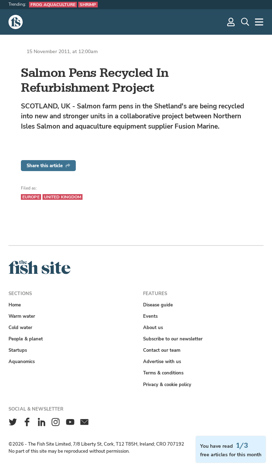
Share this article (48, 165)
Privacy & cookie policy (167, 384)
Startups (17, 350)
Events (150, 316)
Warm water (21, 316)
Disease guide (158, 304)
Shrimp (88, 4)
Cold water (20, 327)
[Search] (245, 22)
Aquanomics (21, 361)
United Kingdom (62, 197)
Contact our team (161, 350)
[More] (259, 22)
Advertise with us (162, 361)
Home (14, 304)
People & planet (25, 338)
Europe (31, 197)
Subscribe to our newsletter (173, 338)
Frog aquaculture (52, 4)
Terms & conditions (163, 372)
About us (153, 327)
